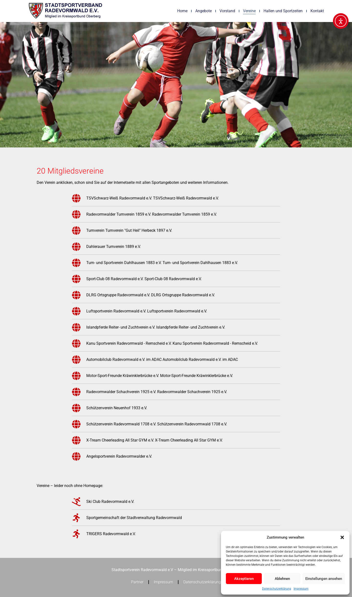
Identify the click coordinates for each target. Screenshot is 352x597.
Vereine (249, 11)
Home (182, 11)
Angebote (203, 11)
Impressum (301, 588)
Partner (137, 582)
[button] (342, 537)
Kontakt (317, 11)
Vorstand (227, 11)
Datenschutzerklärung (276, 588)
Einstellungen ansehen (323, 578)
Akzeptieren (244, 578)
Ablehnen (282, 578)
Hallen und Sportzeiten (283, 11)
